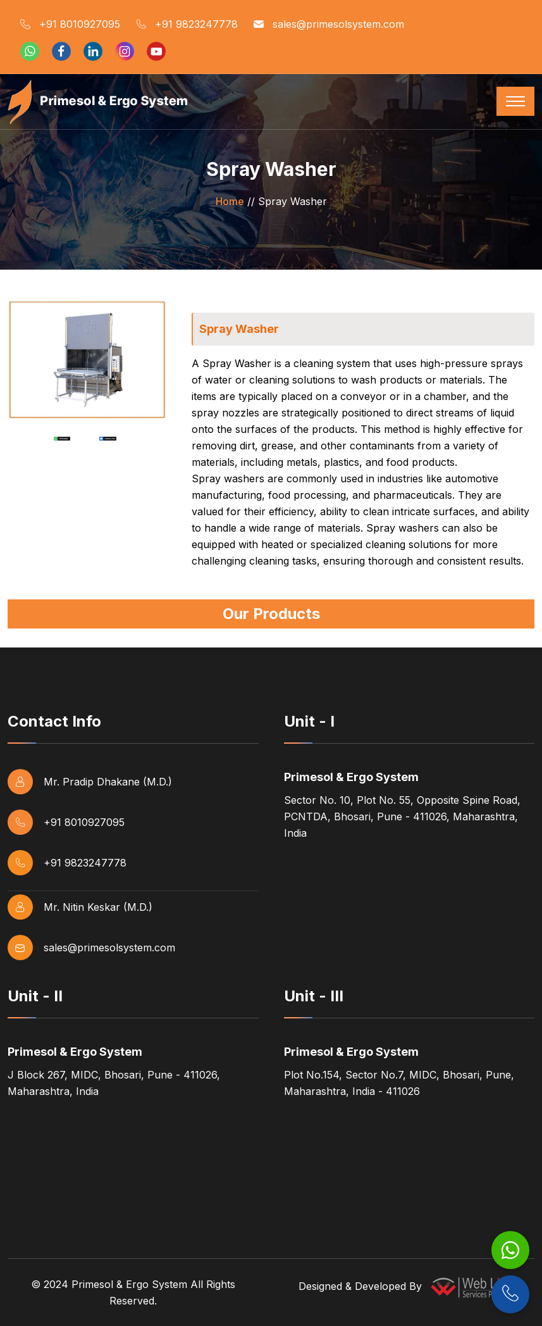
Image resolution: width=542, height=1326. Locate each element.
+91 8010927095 (70, 24)
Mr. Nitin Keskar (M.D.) (80, 907)
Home (230, 201)
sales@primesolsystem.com (329, 24)
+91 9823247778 (187, 24)
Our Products (271, 613)
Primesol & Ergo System (129, 1284)
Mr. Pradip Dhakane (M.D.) (90, 781)
